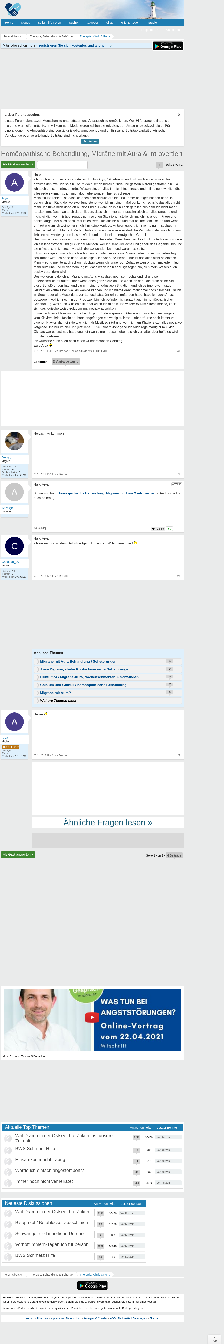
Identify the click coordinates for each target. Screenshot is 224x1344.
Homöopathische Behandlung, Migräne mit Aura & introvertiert (91, 153)
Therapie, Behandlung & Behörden (52, 1274)
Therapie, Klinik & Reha (95, 1274)
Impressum (57, 1318)
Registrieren (149, 30)
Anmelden (173, 30)
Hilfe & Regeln (130, 22)
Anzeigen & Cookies (95, 1318)
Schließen (90, 141)
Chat (109, 22)
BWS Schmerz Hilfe (35, 1148)
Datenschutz (73, 1318)
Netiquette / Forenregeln (132, 1318)
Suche (73, 22)
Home (9, 22)
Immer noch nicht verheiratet (44, 1181)
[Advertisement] (108, 788)
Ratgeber (91, 22)
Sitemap (154, 1318)
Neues (25, 22)
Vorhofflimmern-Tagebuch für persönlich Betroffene (66, 1244)
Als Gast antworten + (18, 164)
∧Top (214, 1339)
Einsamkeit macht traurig (40, 1159)
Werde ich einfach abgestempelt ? (49, 1170)
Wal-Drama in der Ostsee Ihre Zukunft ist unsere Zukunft (72, 1211)
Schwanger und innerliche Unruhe (49, 1233)
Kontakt (30, 1318)
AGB (113, 1318)
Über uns (42, 1318)
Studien (153, 22)
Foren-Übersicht (14, 1274)
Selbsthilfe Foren (49, 22)
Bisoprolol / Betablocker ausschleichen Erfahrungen (67, 1222)
